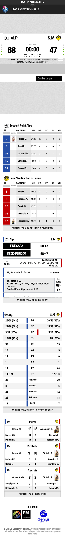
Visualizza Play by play (32, 300)
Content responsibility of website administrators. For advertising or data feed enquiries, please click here (33, 531)
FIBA (21, 516)
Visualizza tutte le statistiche (32, 410)
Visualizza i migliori (32, 494)
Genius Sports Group (43, 516)
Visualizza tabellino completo (32, 228)
